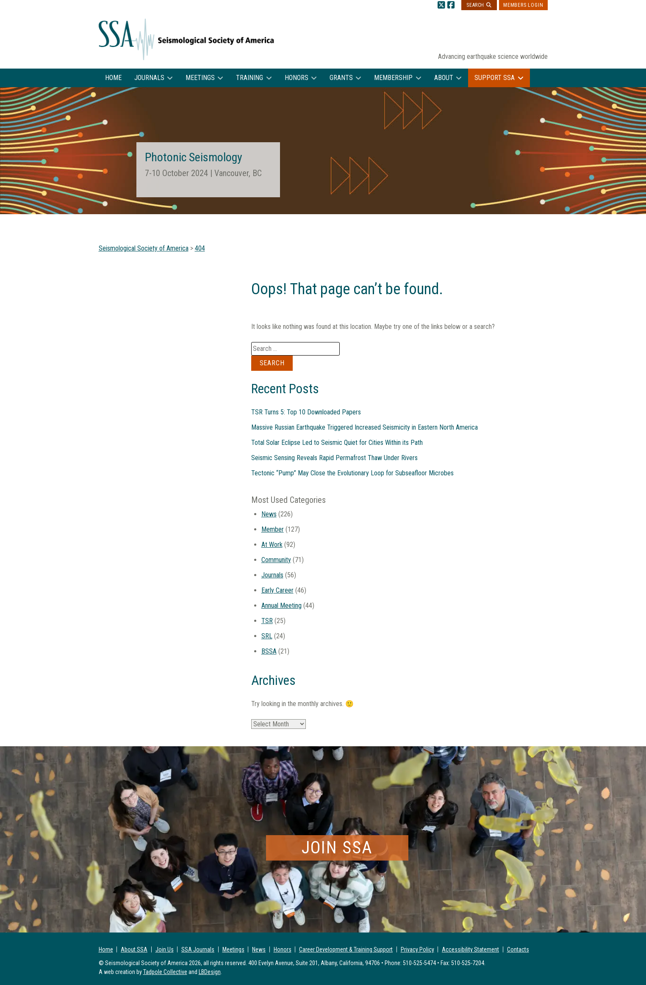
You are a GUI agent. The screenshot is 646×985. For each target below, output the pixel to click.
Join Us (164, 949)
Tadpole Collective (165, 971)
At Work (272, 545)
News (269, 514)
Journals (149, 78)
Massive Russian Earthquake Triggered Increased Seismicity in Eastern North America (364, 427)
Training (249, 78)
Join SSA (337, 848)
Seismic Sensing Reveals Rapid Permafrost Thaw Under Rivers (334, 458)
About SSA (134, 949)
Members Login (523, 5)
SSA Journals (197, 949)
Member (272, 529)
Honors (296, 78)
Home (113, 78)
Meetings (200, 78)
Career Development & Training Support (346, 949)
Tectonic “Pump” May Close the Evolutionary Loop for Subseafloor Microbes (352, 473)
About (443, 78)
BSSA (269, 651)
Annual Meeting (281, 605)
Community (276, 560)
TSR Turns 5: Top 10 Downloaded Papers (306, 412)
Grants (341, 78)
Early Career (277, 590)
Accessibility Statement (470, 949)
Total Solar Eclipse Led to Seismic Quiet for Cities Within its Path (337, 443)
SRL (266, 636)
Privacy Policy (417, 949)
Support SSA (494, 78)
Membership (393, 78)
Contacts (518, 949)
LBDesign (210, 971)
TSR (267, 621)
